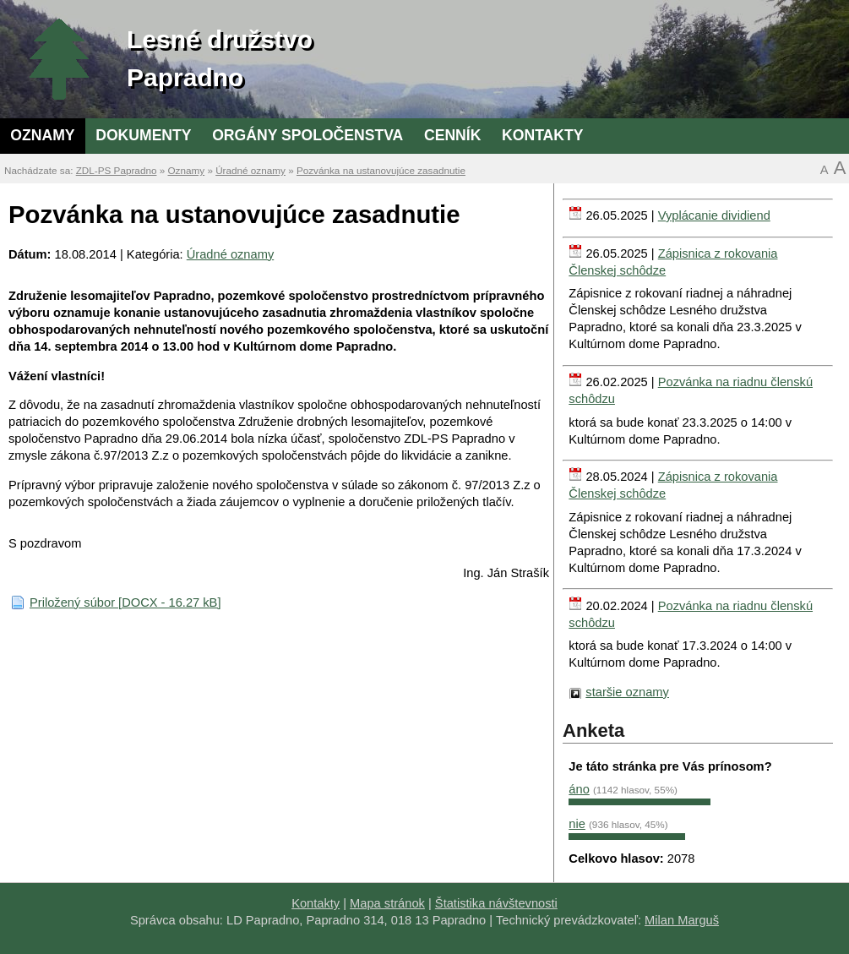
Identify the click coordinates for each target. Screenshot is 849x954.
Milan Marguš (682, 920)
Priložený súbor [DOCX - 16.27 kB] (125, 602)
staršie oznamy (627, 692)
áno (579, 789)
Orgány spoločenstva (307, 135)
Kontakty (542, 135)
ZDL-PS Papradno (116, 170)
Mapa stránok (387, 903)
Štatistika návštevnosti (496, 903)
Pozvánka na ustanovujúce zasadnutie (381, 170)
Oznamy (42, 135)
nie (577, 824)
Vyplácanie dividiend (714, 215)
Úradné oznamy (250, 170)
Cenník (452, 135)
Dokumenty (143, 135)
